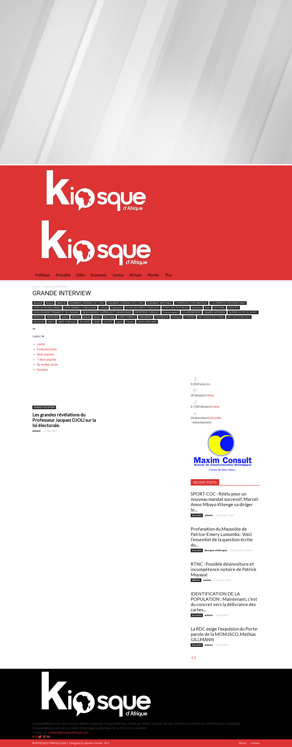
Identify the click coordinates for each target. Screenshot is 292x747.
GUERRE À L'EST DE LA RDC (243, 312)
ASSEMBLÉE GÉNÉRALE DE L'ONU (86, 302)
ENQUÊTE (233, 307)
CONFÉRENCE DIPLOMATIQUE (191, 302)
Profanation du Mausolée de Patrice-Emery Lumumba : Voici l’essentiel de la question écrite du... (222, 536)
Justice (117, 275)
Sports (119, 321)
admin (36, 430)
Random (42, 369)
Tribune (130, 321)
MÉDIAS (76, 316)
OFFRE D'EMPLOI (127, 316)
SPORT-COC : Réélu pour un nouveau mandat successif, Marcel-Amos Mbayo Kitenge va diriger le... (225, 501)
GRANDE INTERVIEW (214, 312)
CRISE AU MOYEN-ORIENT (47, 307)
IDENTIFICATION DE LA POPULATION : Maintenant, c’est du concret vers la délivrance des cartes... (224, 601)
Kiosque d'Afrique (216, 550)
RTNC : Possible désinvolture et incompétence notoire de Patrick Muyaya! (223, 569)
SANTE (51, 321)
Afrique (135, 275)
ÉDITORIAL (219, 307)
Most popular (45, 354)
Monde (153, 275)
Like (207, 384)
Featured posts (47, 349)
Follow (209, 395)
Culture (103, 307)
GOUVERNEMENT (191, 312)
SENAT (96, 321)
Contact (255, 743)
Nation (97, 316)
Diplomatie (116, 307)
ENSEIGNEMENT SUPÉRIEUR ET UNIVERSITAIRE (106, 312)
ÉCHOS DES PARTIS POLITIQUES (142, 307)
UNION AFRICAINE (147, 321)
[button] (254, 171)
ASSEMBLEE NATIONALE (159, 302)
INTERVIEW (52, 316)
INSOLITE (38, 316)
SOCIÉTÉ (108, 321)
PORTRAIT (190, 316)
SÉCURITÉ (85, 321)
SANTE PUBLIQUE (67, 321)
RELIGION (39, 321)
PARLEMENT (145, 316)
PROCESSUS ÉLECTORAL (211, 316)
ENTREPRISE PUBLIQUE (147, 312)
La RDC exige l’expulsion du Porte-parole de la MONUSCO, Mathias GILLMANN (225, 634)
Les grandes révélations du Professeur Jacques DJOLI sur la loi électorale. (64, 420)
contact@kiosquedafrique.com (68, 732)
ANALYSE (61, 302)
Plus (168, 275)
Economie (98, 275)
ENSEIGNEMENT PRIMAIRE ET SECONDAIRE (56, 312)
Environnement (171, 312)
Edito (80, 275)
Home (36, 286)
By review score (47, 364)
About (242, 743)
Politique (42, 275)
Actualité (63, 275)
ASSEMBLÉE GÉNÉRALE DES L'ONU (126, 302)
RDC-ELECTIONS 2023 (239, 316)
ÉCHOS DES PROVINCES (175, 307)
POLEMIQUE (161, 316)
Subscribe (214, 418)
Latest (41, 344)
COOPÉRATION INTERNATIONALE (228, 302)
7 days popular (46, 359)
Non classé (109, 316)
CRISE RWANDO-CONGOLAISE (80, 307)
